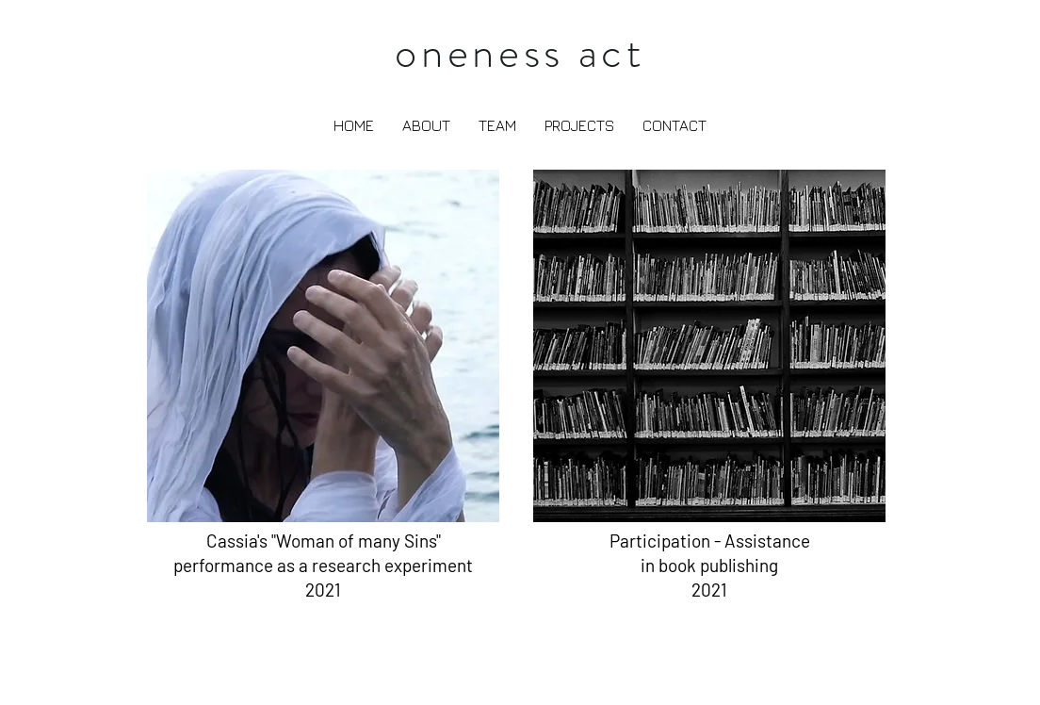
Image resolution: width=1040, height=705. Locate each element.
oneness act (520, 52)
